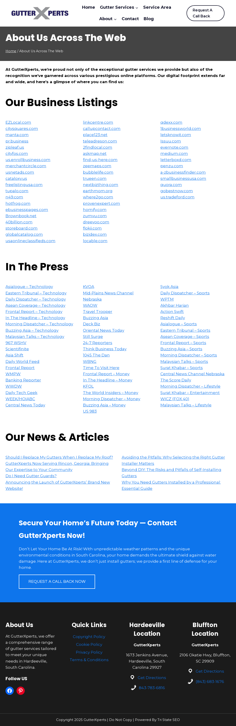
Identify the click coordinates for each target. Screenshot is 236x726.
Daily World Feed (22, 361)
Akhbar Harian (174, 305)
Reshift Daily (172, 317)
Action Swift (172, 311)
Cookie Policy (89, 644)
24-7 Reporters (97, 342)
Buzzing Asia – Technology (31, 330)
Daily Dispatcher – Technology (35, 299)
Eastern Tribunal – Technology (35, 293)
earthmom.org (98, 191)
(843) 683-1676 (210, 681)
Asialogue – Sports (178, 324)
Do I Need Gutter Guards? (31, 476)
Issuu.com (170, 141)
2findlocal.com (97, 147)
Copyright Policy (89, 636)
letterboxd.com (175, 159)
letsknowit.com (175, 134)
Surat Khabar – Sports (181, 367)
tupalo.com (16, 191)
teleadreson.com (100, 141)
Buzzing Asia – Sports (181, 349)
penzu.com (171, 166)
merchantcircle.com (25, 166)
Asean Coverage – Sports (184, 336)
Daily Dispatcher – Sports (185, 293)
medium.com (174, 153)
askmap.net (95, 153)
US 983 (90, 411)
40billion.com (19, 222)
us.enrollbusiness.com (27, 159)
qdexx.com (171, 122)
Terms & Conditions (89, 660)
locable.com (95, 240)
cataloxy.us (16, 178)
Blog (149, 18)
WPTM (167, 299)
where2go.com (98, 197)
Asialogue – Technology (29, 286)
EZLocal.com (18, 122)
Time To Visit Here (101, 367)
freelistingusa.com (24, 184)
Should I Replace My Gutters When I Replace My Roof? (59, 457)
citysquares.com (21, 128)
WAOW (90, 305)
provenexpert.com (101, 203)
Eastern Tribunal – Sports (185, 330)
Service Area (157, 7)
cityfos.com (16, 153)
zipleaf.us (14, 147)
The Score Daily (175, 380)
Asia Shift (14, 355)
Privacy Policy (89, 652)
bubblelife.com (98, 172)
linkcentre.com (98, 122)
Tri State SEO (168, 720)
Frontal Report (20, 367)
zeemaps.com (97, 166)
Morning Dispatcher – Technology (39, 324)
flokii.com (92, 228)
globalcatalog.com (24, 234)
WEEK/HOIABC (20, 399)
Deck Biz (91, 324)
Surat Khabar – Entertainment (190, 392)
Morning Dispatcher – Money (111, 399)
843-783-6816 (152, 687)
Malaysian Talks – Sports (184, 361)
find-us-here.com (100, 159)
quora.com (171, 184)
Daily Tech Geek (21, 392)
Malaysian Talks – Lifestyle (185, 405)
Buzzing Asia (95, 317)
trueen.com (95, 178)
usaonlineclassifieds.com (30, 240)
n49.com (14, 197)
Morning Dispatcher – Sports (188, 355)
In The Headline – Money (107, 380)
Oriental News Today (103, 330)
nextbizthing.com (100, 184)
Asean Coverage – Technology (35, 305)
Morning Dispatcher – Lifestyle (190, 386)
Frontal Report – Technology (33, 311)
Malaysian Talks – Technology (34, 336)
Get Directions (152, 677)
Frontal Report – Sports (183, 342)
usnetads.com (19, 172)
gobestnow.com (176, 191)
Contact (130, 18)
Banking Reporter (23, 380)
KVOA (88, 286)
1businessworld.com (180, 128)
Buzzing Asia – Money (104, 405)
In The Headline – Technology (35, 317)
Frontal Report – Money (106, 374)
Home (88, 7)
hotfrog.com (17, 203)
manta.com (17, 134)
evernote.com (174, 147)
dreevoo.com (96, 222)
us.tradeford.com (177, 197)
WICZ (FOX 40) (174, 399)
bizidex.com (95, 234)
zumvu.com (95, 216)
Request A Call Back (202, 13)
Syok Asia (169, 286)
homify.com (95, 209)
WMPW (13, 374)
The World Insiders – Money (110, 392)
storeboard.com (21, 228)
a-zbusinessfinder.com (183, 172)
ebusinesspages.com (26, 209)
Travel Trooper (97, 311)
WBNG (89, 361)
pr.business (16, 141)
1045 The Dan (96, 355)
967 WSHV (15, 342)
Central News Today (25, 405)
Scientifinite (17, 349)
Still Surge (93, 336)
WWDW (13, 386)
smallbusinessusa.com (183, 178)
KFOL (88, 386)
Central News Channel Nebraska (192, 374)
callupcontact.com (102, 128)
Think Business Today (104, 349)
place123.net (95, 134)
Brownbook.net (20, 216)
